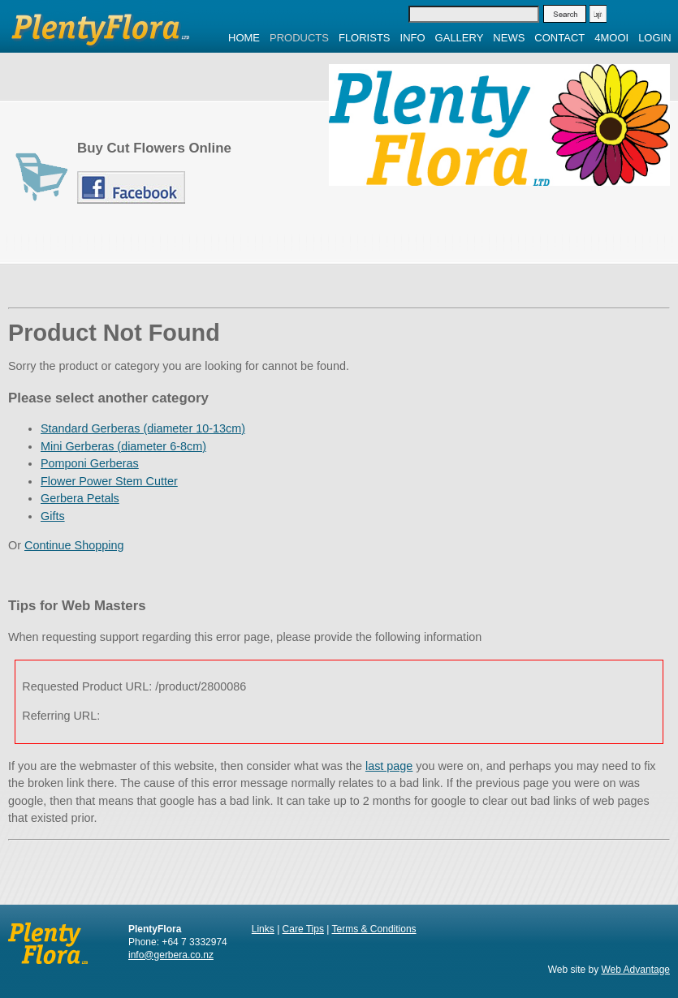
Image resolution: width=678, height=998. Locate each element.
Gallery (459, 38)
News (509, 38)
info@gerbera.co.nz (171, 955)
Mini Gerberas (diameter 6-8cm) (123, 446)
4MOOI (611, 38)
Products (299, 38)
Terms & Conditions (374, 929)
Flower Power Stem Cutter (109, 481)
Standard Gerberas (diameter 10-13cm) (143, 428)
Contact (559, 38)
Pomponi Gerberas (90, 463)
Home (244, 38)
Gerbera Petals (80, 498)
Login (654, 38)
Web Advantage (635, 969)
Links (263, 929)
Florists (365, 38)
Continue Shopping (73, 545)
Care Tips (303, 929)
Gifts (53, 516)
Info (412, 38)
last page (388, 765)
